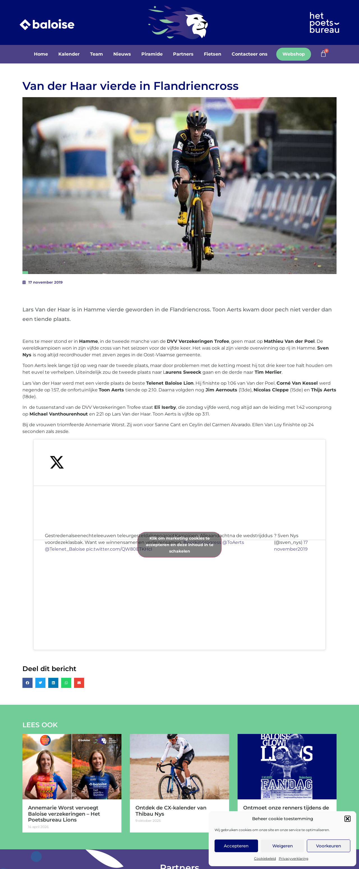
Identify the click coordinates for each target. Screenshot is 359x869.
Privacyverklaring (293, 858)
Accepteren (236, 846)
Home (41, 54)
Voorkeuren (328, 846)
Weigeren (282, 846)
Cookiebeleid (265, 858)
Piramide (152, 54)
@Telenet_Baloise (65, 549)
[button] (347, 819)
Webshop (293, 54)
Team (96, 54)
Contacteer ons (250, 54)
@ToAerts (233, 542)
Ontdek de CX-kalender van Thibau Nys (170, 811)
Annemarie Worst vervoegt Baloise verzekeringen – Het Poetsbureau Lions (64, 814)
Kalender (69, 54)
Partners (183, 54)
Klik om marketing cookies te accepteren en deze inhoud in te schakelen (179, 544)
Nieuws (122, 54)
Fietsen (212, 54)
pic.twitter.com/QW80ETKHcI (119, 549)
